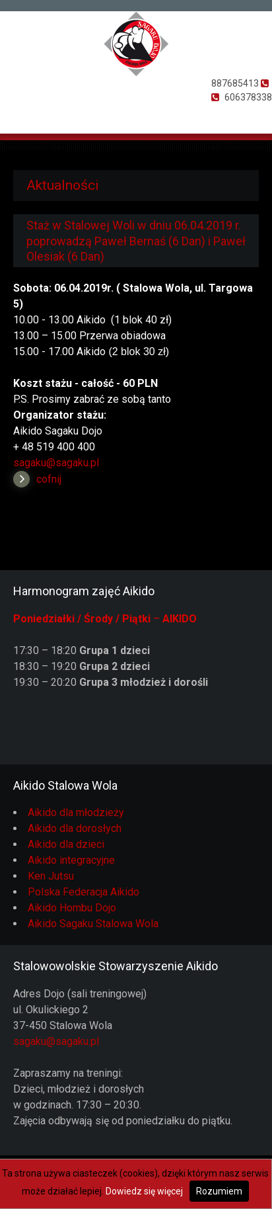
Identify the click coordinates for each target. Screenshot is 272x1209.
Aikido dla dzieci (66, 844)
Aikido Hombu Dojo (72, 907)
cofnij (48, 479)
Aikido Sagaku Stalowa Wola (93, 923)
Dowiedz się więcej (144, 1191)
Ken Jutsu (51, 876)
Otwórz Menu (17, 115)
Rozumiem (219, 1191)
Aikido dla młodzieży (76, 812)
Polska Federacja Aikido (83, 892)
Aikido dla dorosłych (74, 828)
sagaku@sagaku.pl (56, 462)
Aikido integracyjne (71, 860)
